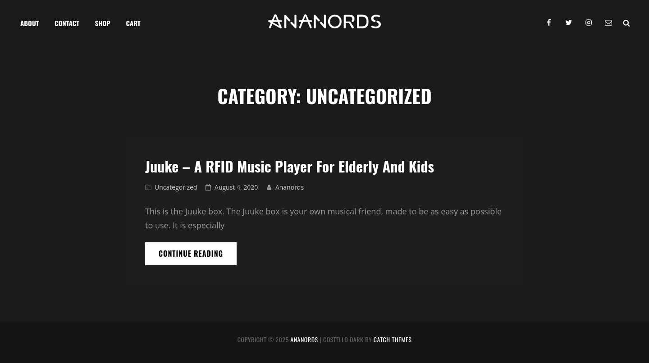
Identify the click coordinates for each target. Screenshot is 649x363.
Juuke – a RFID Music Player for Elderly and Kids (289, 166)
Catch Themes (392, 339)
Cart (133, 23)
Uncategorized (176, 187)
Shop (102, 23)
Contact (67, 23)
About (29, 23)
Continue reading (198, 256)
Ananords (289, 187)
